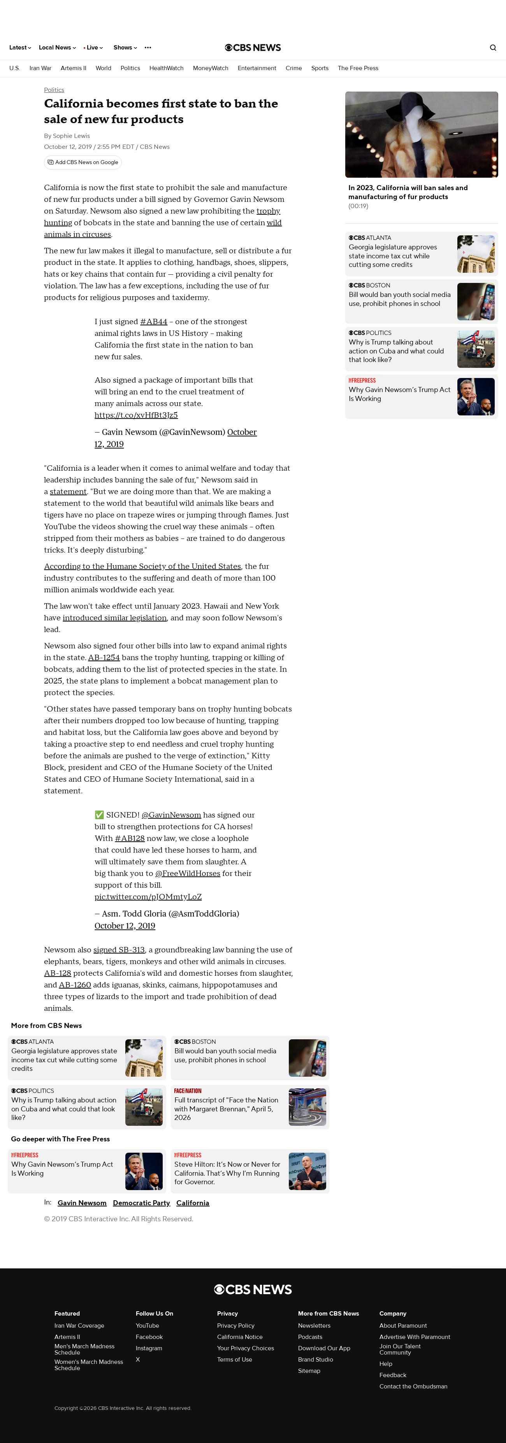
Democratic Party (141, 1203)
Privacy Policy (236, 1326)
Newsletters (314, 1326)
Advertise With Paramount (415, 1337)
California (192, 1203)
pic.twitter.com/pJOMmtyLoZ (148, 897)
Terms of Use (234, 1359)
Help (386, 1364)
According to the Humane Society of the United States (142, 567)
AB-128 (57, 973)
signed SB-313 (119, 950)
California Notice (240, 1337)
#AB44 (153, 322)
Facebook (149, 1337)
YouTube (147, 1326)
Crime (294, 68)
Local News (57, 47)
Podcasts (310, 1337)
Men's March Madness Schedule (84, 1349)
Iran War (40, 68)
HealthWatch (166, 68)
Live (95, 47)
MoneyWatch (210, 68)
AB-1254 (104, 658)
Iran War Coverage (79, 1326)
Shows (125, 47)
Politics (130, 68)
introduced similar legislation (115, 618)
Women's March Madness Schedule (88, 1365)
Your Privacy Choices (245, 1348)
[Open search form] (493, 47)
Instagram (149, 1348)
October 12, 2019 (125, 926)
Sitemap (309, 1371)
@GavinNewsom (171, 815)
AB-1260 (75, 985)
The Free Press (358, 68)
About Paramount (403, 1326)
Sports (320, 68)
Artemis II (73, 68)
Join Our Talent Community (400, 1349)
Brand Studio (315, 1359)
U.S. (14, 68)
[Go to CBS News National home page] (253, 47)
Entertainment (257, 68)
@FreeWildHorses (187, 874)
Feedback (393, 1375)
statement (68, 492)
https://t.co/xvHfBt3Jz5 (136, 415)
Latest (20, 47)
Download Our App (324, 1348)
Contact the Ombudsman (414, 1386)
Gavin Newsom (82, 1203)
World (103, 68)
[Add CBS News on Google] (83, 162)
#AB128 (130, 839)
